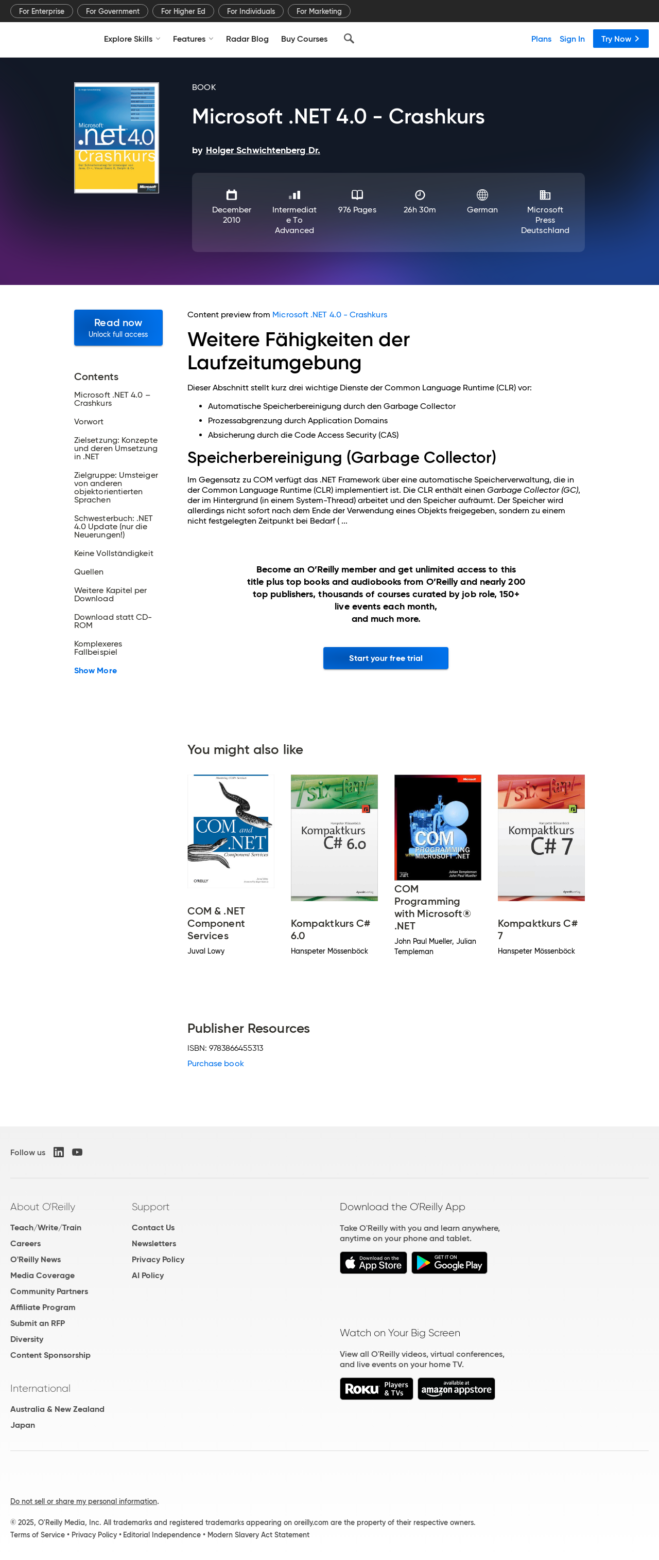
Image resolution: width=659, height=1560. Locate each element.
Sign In (572, 38)
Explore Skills (132, 38)
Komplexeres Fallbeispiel (98, 648)
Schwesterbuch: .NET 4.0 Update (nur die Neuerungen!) (113, 526)
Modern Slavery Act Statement (258, 1534)
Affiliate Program (43, 1307)
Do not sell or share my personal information (83, 1501)
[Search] (349, 38)
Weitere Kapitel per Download (110, 594)
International (40, 1388)
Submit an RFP (37, 1323)
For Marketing (319, 11)
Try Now (620, 38)
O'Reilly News (35, 1259)
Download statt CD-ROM (113, 621)
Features (193, 38)
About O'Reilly (42, 1206)
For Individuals (251, 11)
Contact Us (153, 1227)
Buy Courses (304, 38)
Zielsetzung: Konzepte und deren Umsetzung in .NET (116, 448)
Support (151, 1206)
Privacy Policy (158, 1259)
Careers (25, 1243)
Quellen (89, 572)
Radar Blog (247, 38)
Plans (541, 38)
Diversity (26, 1339)
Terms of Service (37, 1534)
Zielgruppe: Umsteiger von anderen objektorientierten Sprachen (116, 487)
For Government (113, 11)
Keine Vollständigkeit (113, 553)
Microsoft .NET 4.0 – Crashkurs (112, 399)
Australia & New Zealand (57, 1409)
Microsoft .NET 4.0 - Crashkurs (329, 314)
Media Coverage (42, 1275)
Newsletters (154, 1243)
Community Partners (49, 1291)
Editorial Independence (162, 1534)
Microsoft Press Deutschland (545, 220)
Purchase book (215, 1063)
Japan (22, 1425)
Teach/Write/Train (45, 1227)
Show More (95, 671)
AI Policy (148, 1275)
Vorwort (89, 422)
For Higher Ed (183, 11)
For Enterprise (41, 11)
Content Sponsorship (50, 1355)
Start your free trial (386, 658)
